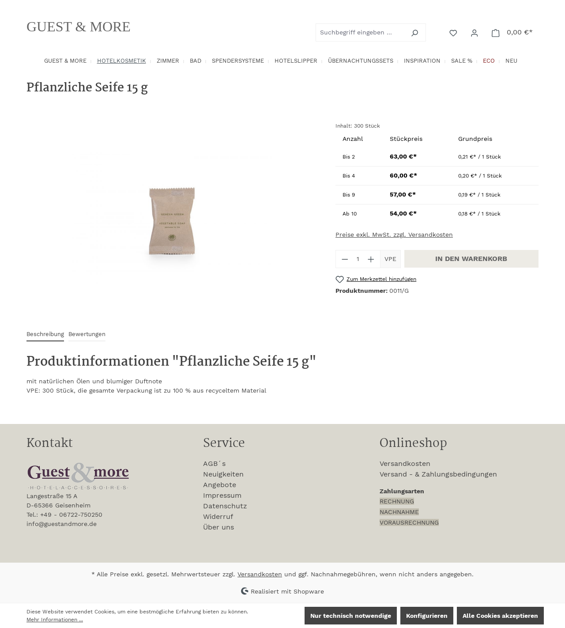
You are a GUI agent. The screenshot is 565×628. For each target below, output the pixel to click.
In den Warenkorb (471, 258)
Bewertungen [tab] (86, 334)
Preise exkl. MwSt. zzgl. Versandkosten (394, 234)
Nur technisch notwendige (350, 615)
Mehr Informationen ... (54, 620)
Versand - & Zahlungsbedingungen (438, 474)
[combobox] (361, 32)
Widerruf (218, 516)
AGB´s (214, 463)
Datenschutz (225, 506)
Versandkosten (405, 463)
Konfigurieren (427, 615)
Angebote (219, 484)
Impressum (222, 495)
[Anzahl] (358, 259)
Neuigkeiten (223, 474)
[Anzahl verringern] (344, 259)
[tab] (45, 334)
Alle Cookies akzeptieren (500, 615)
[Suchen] (415, 32)
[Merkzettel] (454, 32)
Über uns (218, 527)
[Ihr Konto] (475, 32)
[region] (172, 217)
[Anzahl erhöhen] (371, 259)
